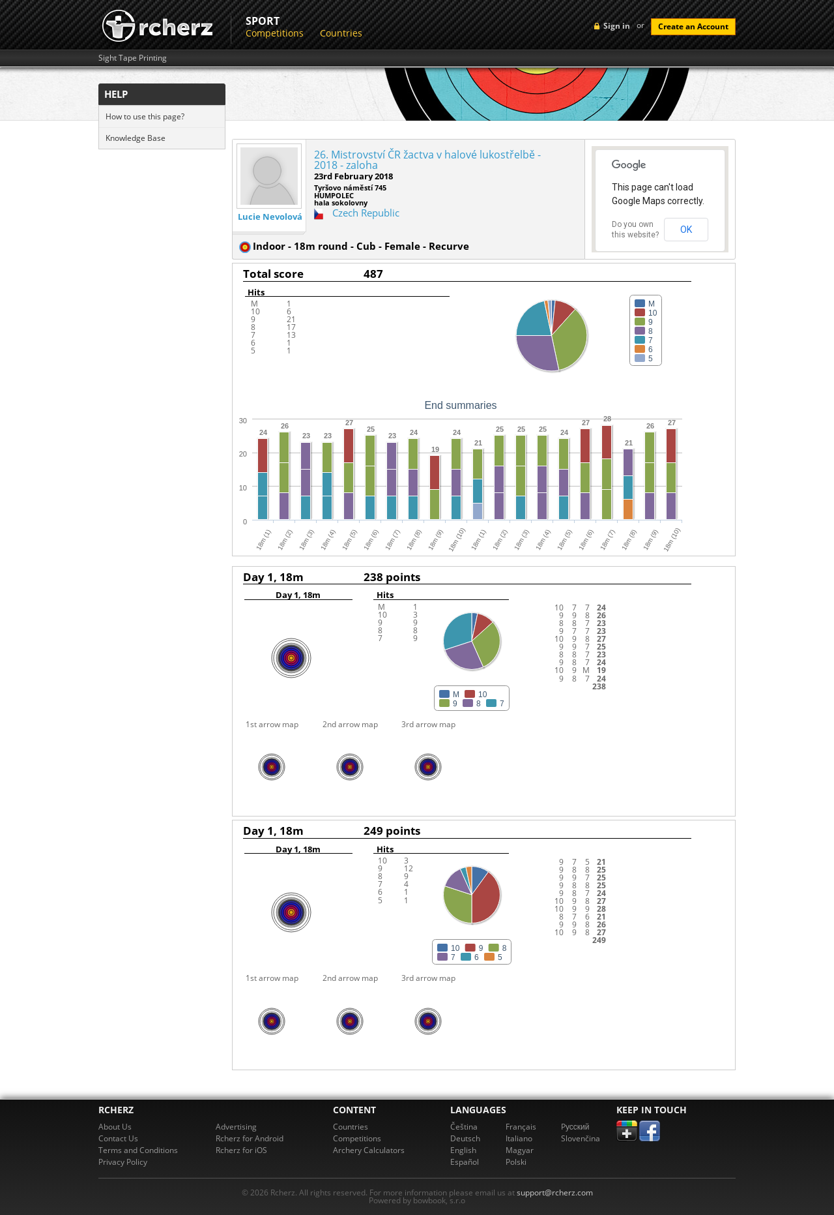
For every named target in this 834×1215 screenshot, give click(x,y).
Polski (516, 1161)
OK (686, 229)
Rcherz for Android (249, 1138)
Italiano (519, 1138)
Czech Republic (365, 212)
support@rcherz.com (555, 1192)
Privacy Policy (122, 1161)
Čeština (464, 1126)
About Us (115, 1126)
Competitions (275, 33)
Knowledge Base (135, 137)
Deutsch (465, 1138)
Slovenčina (580, 1138)
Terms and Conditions (138, 1150)
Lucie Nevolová (270, 217)
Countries (341, 33)
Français (521, 1126)
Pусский (575, 1126)
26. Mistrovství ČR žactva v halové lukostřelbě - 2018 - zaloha (427, 159)
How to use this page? (145, 116)
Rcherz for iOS (241, 1150)
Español (464, 1161)
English (463, 1150)
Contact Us (118, 1138)
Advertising (236, 1126)
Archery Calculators (369, 1150)
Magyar (520, 1150)
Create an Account (693, 26)
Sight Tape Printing (132, 58)
